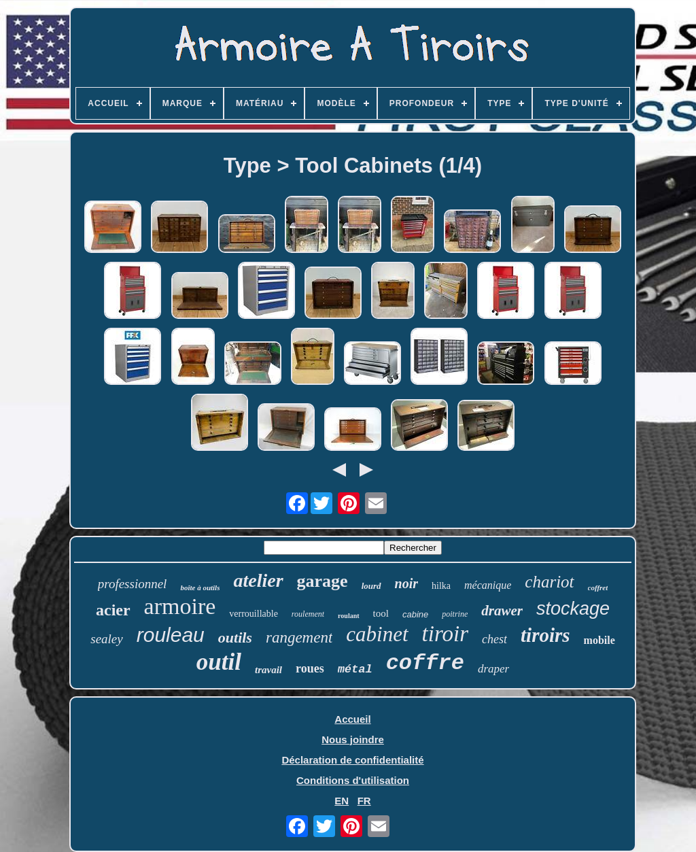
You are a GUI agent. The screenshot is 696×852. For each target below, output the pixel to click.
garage (322, 581)
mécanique (487, 585)
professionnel (132, 584)
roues (310, 668)
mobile (599, 640)
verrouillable (253, 614)
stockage (573, 608)
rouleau (171, 635)
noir (406, 583)
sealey (106, 639)
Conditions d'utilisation (352, 780)
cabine (415, 614)
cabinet (377, 634)
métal (355, 669)
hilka (441, 586)
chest (494, 639)
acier (113, 610)
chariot (549, 582)
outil (218, 662)
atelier (258, 580)
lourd (371, 586)
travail (268, 669)
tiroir (445, 633)
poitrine (455, 614)
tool (381, 613)
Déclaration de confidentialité (352, 760)
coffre (425, 663)
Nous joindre (352, 739)
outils (235, 637)
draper (493, 668)
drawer (502, 610)
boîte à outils (200, 587)
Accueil (352, 719)
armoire (180, 606)
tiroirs (545, 635)
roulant (349, 615)
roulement (308, 614)
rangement (299, 637)
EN (341, 800)
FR (364, 800)
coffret (598, 587)
